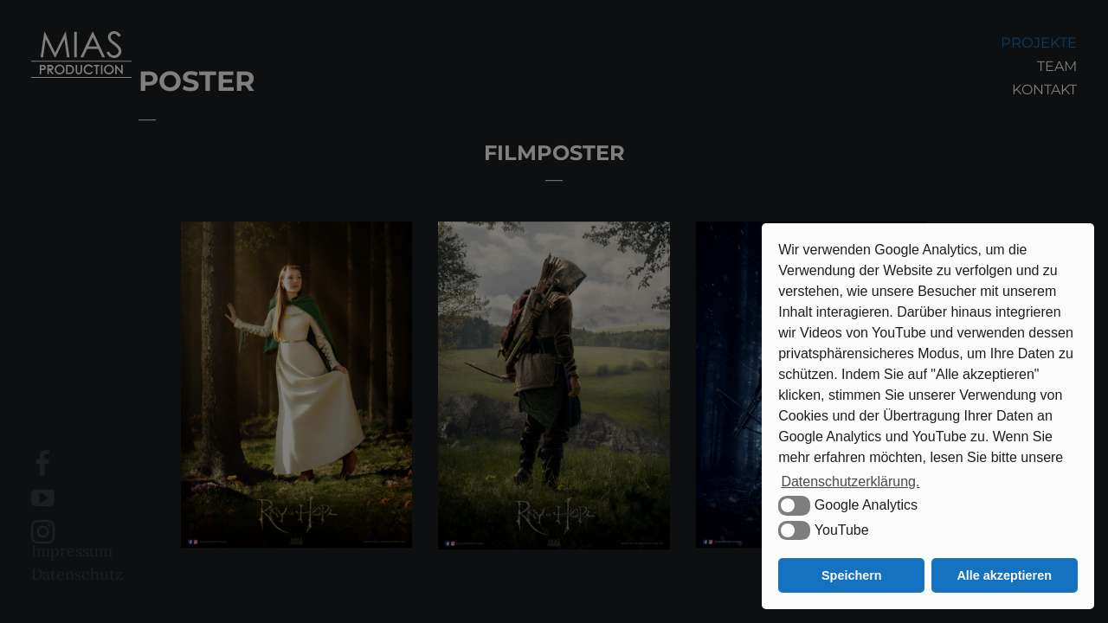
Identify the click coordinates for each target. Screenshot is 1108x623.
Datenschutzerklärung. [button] (850, 481)
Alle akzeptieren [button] (1004, 575)
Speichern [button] (851, 575)
